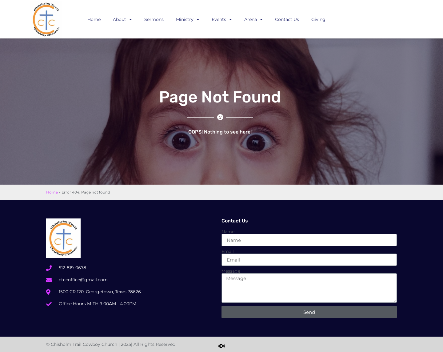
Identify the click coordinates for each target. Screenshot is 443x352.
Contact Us (287, 19)
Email (228, 251)
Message (231, 271)
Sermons (154, 19)
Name (228, 232)
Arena (253, 19)
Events (222, 19)
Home (94, 19)
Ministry (187, 19)
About (122, 19)
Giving (318, 19)
